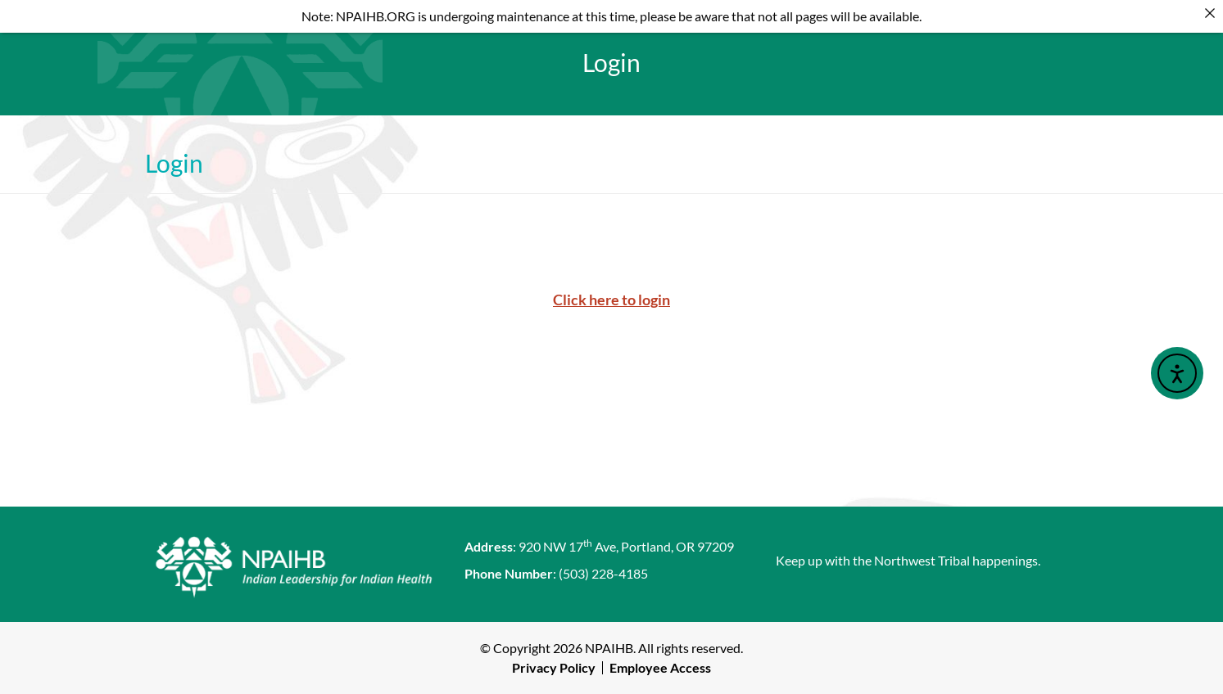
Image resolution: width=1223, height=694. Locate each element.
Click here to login (611, 300)
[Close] (1210, 13)
